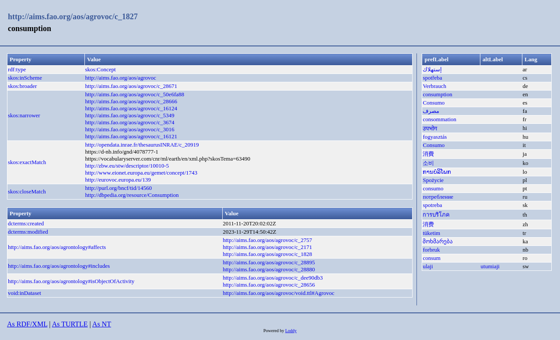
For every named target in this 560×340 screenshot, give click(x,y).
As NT (101, 324)
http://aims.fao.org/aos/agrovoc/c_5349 (130, 115)
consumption (437, 94)
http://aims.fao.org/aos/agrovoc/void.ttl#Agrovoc (278, 293)
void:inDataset (24, 293)
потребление (438, 196)
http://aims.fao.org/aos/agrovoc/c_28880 (269, 269)
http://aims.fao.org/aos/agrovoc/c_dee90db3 (273, 277)
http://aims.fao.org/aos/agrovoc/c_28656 (269, 284)
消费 (428, 224)
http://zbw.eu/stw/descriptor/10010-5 (127, 165)
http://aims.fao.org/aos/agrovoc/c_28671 (131, 86)
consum (431, 258)
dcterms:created (26, 223)
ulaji (428, 266)
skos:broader (22, 86)
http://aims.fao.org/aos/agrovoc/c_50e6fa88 (134, 94)
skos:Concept (100, 69)
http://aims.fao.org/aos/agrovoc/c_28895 (269, 262)
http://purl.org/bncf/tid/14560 (118, 188)
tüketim (431, 233)
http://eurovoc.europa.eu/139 (118, 179)
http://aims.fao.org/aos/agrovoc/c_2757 (267, 240)
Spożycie (433, 180)
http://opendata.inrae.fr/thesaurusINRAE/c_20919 (142, 144)
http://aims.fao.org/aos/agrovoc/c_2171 (267, 247)
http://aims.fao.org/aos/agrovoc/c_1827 (73, 16)
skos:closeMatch (27, 191)
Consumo (433, 102)
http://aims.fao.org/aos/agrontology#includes (59, 266)
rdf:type (17, 69)
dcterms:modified (28, 231)
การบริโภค (436, 214)
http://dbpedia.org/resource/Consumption (132, 195)
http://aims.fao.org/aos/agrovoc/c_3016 (130, 129)
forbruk (431, 249)
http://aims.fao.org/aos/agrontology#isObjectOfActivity (71, 281)
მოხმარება (438, 241)
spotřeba (432, 77)
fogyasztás (435, 136)
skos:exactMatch (27, 162)
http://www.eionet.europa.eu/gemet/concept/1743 (141, 172)
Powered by (274, 330)
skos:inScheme (25, 77)
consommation (439, 119)
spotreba (432, 205)
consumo (433, 188)
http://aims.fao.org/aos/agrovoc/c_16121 (131, 136)
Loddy (291, 330)
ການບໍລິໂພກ (437, 171)
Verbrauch (434, 86)
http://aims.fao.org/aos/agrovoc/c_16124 (131, 108)
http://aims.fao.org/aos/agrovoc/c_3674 (130, 122)
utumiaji (490, 266)
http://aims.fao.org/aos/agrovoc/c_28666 (131, 101)
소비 (428, 163)
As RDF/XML (27, 324)
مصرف (431, 111)
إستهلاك (432, 69)
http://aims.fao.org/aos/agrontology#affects (57, 247)
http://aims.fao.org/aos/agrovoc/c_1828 (267, 254)
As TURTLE (70, 324)
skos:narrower (24, 115)
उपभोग (430, 128)
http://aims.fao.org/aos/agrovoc (120, 77)
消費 (428, 154)
